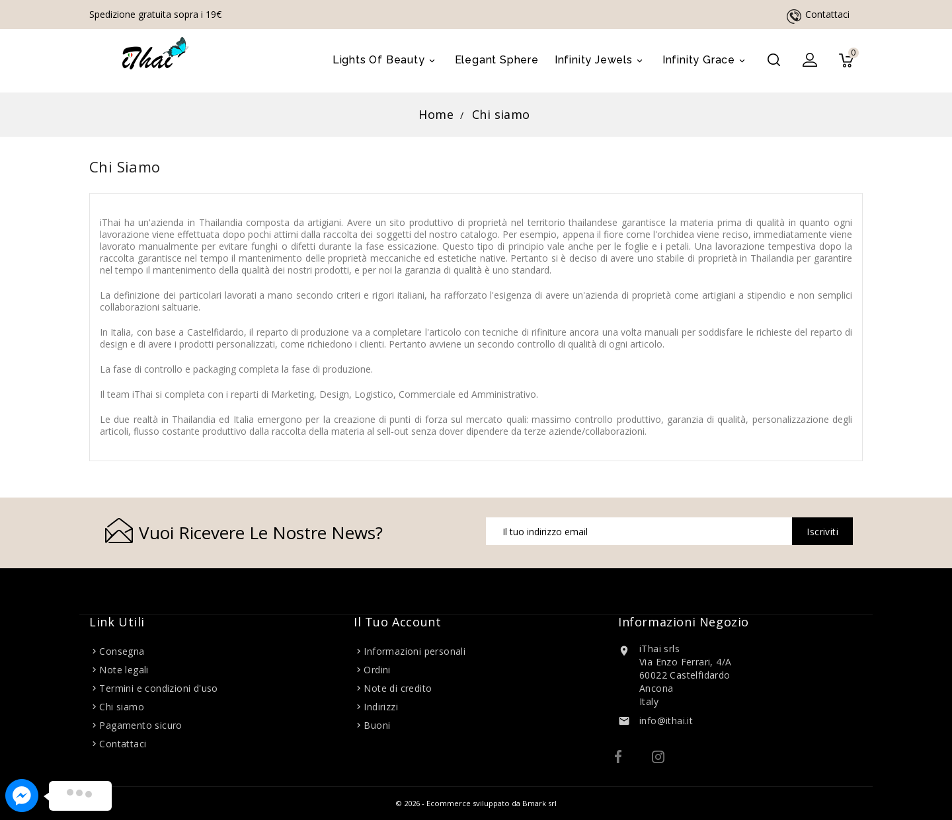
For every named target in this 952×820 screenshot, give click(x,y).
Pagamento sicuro (140, 725)
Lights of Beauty (386, 61)
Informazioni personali (414, 651)
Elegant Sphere (497, 60)
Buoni (377, 725)
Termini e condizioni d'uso (158, 688)
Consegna (121, 651)
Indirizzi (381, 706)
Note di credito (398, 688)
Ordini (377, 669)
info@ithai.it (666, 720)
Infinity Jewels (601, 61)
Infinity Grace (705, 61)
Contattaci (827, 14)
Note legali (123, 669)
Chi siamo (121, 706)
